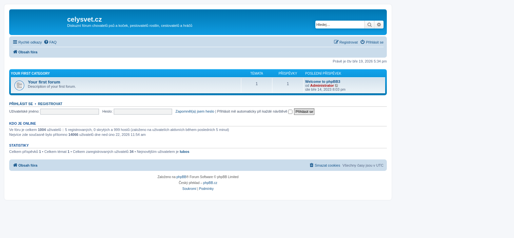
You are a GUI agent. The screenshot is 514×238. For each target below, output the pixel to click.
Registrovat (50, 104)
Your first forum (44, 82)
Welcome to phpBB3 (322, 81)
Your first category (30, 73)
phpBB (181, 177)
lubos (184, 152)
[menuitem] (50, 42)
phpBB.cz (210, 183)
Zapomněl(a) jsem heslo (194, 111)
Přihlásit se (21, 104)
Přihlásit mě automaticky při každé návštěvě (254, 111)
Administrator (322, 85)
